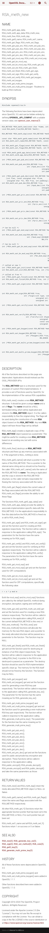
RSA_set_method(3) (23, 844)
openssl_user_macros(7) (29, 121)
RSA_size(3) (38, 844)
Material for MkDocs (17, 930)
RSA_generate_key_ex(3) (25, 841)
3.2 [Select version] (31, 3)
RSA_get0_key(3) (9, 847)
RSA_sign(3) (7, 844)
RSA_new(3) (7, 841)
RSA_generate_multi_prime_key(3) (17, 850)
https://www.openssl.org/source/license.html (24, 923)
